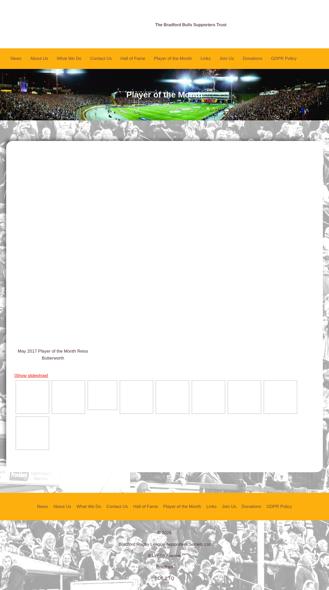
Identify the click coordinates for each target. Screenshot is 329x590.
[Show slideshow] (31, 375)
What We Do (69, 58)
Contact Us (101, 58)
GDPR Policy (284, 58)
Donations (252, 58)
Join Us (227, 58)
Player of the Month (173, 58)
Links (205, 58)
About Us (39, 58)
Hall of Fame (133, 58)
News (16, 58)
